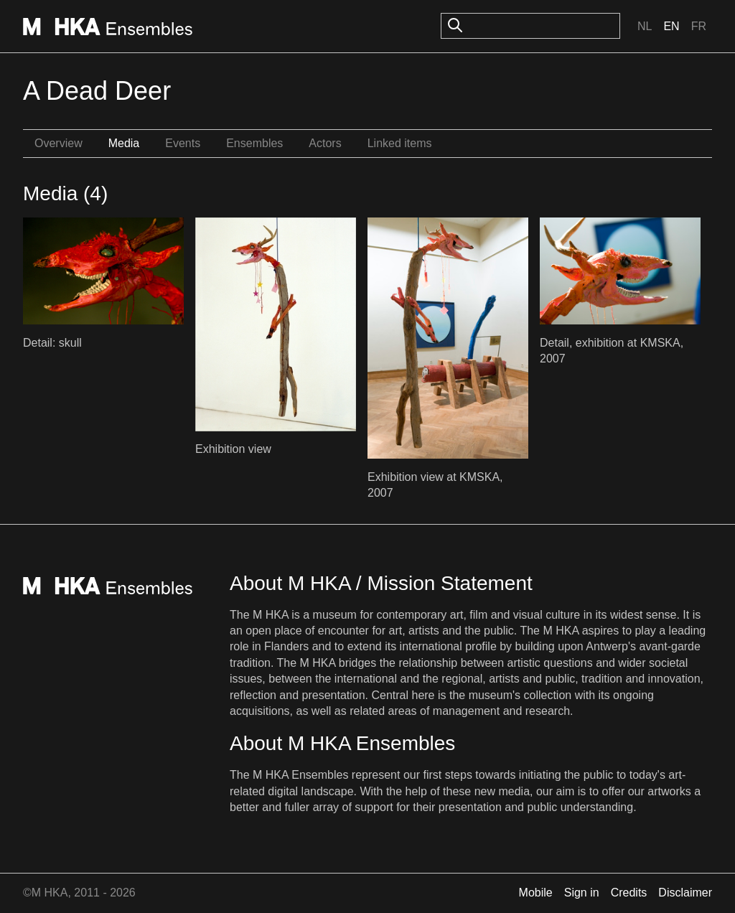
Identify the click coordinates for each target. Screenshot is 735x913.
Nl (644, 26)
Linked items (400, 143)
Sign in (581, 892)
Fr (698, 26)
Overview (58, 143)
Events (182, 143)
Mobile (536, 892)
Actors (325, 143)
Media (124, 143)
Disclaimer (685, 892)
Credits (629, 892)
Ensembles (254, 143)
